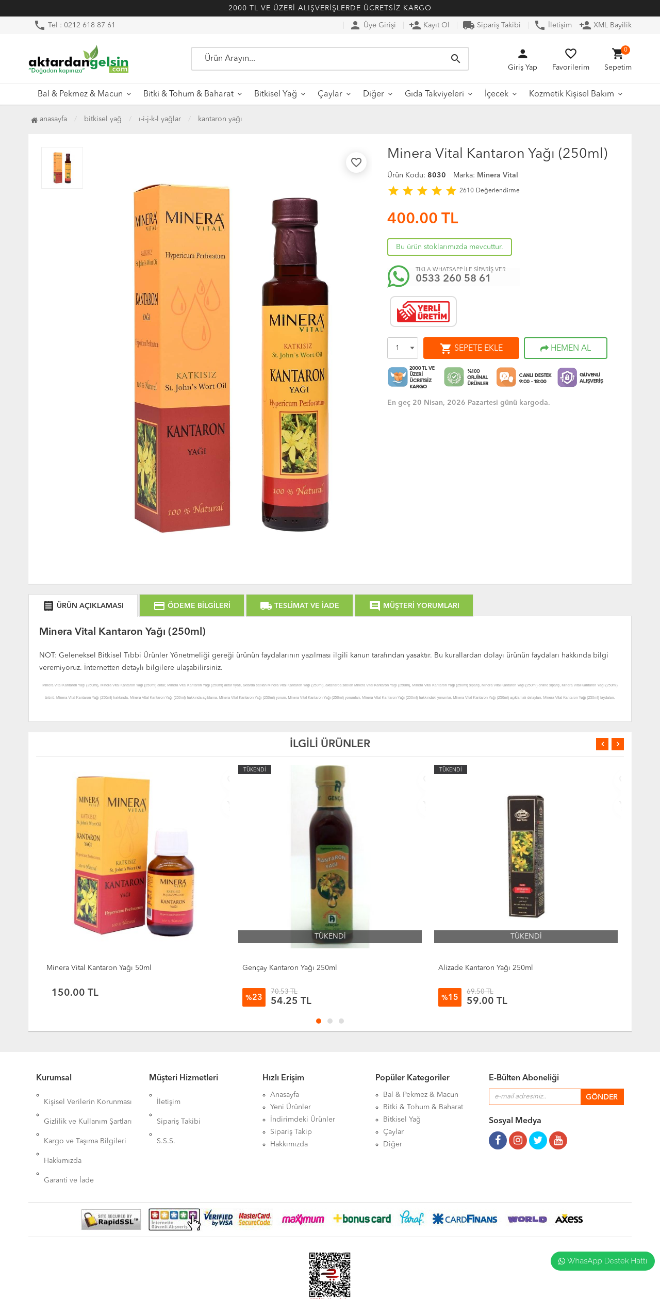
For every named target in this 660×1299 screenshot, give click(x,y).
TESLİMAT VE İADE (299, 606)
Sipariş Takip (291, 1132)
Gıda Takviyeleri (434, 94)
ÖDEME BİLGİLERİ (191, 606)
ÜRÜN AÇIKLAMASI (83, 606)
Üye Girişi (372, 25)
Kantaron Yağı (220, 119)
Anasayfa (49, 119)
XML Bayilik (605, 25)
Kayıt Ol (429, 25)
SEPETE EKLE (471, 348)
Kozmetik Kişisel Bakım (571, 94)
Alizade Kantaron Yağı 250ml (485, 968)
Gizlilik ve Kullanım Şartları (88, 1107)
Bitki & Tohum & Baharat (188, 94)
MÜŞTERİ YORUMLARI (414, 606)
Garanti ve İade (69, 1144)
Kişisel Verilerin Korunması (88, 1094)
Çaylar (330, 94)
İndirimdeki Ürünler (302, 1119)
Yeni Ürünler (290, 1107)
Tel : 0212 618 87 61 (75, 25)
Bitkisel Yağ (275, 94)
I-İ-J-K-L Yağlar (160, 119)
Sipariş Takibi (492, 25)
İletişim (553, 25)
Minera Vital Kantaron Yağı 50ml (99, 968)
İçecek (496, 94)
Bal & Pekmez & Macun (80, 94)
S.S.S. (166, 1119)
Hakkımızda (62, 1132)
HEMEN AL (565, 348)
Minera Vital (497, 175)
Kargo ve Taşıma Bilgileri (85, 1119)
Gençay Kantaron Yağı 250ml (289, 968)
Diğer (373, 94)
